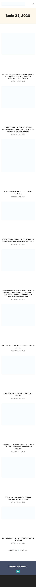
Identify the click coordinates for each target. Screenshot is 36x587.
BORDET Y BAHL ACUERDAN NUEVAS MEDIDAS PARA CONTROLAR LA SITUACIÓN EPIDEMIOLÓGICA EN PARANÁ (18, 129)
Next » (24, 550)
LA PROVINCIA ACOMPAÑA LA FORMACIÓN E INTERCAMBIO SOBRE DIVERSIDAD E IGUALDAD (18, 447)
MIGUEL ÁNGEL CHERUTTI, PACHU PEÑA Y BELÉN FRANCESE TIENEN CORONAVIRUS (18, 240)
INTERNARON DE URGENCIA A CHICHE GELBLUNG (18, 193)
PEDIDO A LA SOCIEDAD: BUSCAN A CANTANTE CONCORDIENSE (18, 498)
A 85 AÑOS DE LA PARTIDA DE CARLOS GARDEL (18, 395)
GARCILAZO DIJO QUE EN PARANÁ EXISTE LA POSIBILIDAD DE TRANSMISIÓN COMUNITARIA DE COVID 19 (18, 76)
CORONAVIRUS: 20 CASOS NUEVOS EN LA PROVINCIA (18, 539)
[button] (33, 4)
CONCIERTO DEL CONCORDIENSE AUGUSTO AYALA (18, 347)
